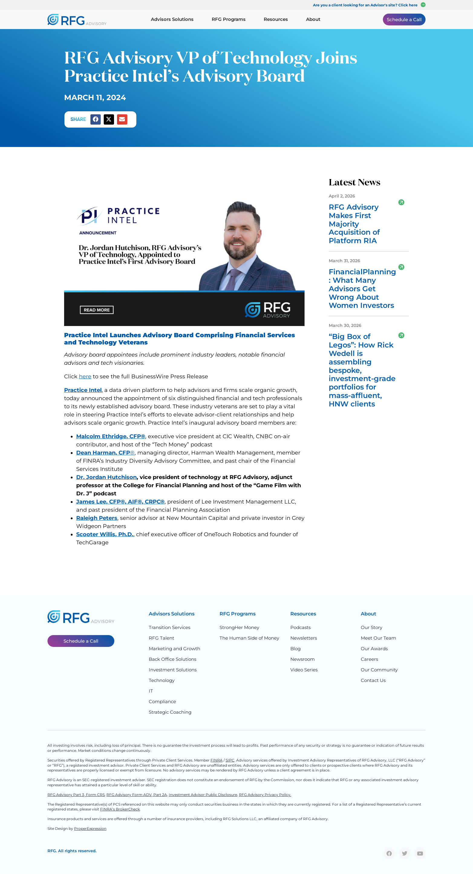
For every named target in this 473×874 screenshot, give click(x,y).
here (85, 376)
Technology (162, 680)
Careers (369, 659)
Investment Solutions (173, 670)
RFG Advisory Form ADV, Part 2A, (137, 794)
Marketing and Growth (174, 648)
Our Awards (374, 648)
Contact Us (373, 680)
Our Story (371, 627)
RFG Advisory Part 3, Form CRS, (76, 794)
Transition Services (169, 627)
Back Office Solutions (172, 659)
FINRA (216, 760)
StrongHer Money (239, 627)
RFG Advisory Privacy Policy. (265, 794)
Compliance (162, 701)
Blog (295, 648)
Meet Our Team (378, 638)
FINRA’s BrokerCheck (120, 809)
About (368, 614)
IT (151, 691)
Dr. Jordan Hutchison (106, 477)
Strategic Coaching (170, 712)
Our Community (379, 670)
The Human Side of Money (249, 638)
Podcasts (300, 627)
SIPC (230, 760)
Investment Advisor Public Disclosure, (203, 794)
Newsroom (302, 659)
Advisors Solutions (171, 614)
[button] (95, 119)
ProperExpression (90, 828)
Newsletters (303, 638)
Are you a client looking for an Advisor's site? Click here (365, 5)
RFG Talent (161, 638)
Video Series (304, 670)
